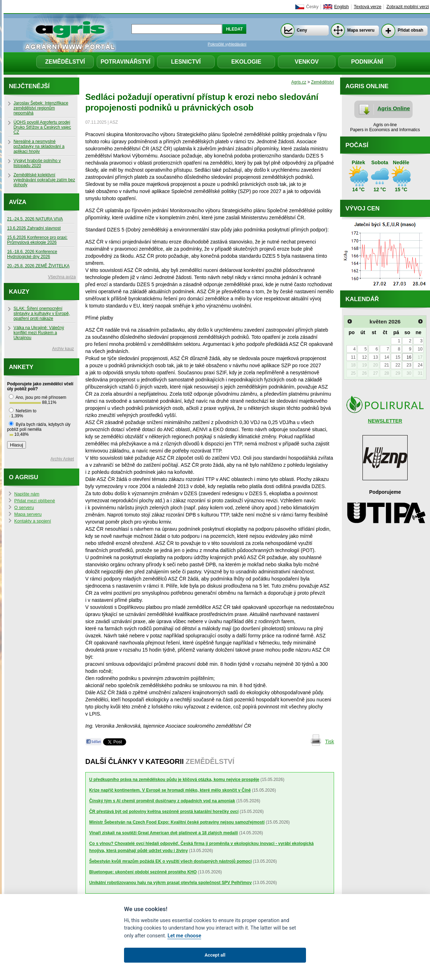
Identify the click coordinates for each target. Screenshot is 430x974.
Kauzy (19, 291)
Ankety (21, 367)
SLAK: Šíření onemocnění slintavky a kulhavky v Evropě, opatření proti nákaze (42, 313)
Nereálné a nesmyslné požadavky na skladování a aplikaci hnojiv (39, 146)
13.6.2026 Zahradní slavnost (34, 228)
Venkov (307, 62)
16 (409, 357)
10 (420, 349)
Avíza (17, 202)
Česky (312, 6)
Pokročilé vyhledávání (227, 44)
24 (420, 365)
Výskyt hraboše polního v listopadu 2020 (37, 163)
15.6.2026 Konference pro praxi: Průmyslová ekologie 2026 (37, 240)
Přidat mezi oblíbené (34, 500)
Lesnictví (186, 62)
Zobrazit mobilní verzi (407, 6)
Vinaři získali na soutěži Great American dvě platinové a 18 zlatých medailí (163, 832)
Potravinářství (125, 62)
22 (398, 365)
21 (386, 365)
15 (398, 357)
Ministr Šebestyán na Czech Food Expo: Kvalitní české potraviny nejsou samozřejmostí (177, 822)
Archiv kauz (63, 348)
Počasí (356, 145)
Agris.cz (298, 82)
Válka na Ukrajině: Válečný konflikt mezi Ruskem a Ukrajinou (39, 332)
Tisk (329, 741)
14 (386, 357)
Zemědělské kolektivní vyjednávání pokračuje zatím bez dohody (44, 179)
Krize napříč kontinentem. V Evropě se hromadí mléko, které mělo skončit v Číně (170, 790)
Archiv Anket (62, 458)
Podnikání (367, 62)
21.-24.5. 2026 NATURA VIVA (35, 218)
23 (409, 365)
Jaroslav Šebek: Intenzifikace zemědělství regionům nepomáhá (41, 108)
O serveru (24, 507)
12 (364, 357)
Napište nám (26, 494)
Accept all (215, 955)
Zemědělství (65, 62)
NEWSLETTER (385, 421)
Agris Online (393, 108)
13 (375, 357)
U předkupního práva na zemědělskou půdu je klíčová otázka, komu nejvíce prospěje (174, 779)
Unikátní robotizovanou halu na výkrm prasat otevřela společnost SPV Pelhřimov (170, 882)
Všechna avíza (62, 276)
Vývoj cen (362, 208)
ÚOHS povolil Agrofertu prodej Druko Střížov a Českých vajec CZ (42, 127)
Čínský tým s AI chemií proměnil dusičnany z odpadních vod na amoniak (162, 800)
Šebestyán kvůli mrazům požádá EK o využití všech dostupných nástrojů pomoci (170, 861)
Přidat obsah (410, 30)
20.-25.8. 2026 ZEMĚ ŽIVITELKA (38, 265)
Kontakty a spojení (32, 521)
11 (353, 357)
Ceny (302, 30)
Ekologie (246, 62)
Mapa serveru (361, 30)
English (341, 6)
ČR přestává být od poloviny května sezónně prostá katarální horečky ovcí (163, 811)
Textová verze (368, 6)
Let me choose (184, 936)
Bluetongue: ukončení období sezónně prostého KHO (143, 871)
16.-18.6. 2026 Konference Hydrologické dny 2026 (32, 254)
